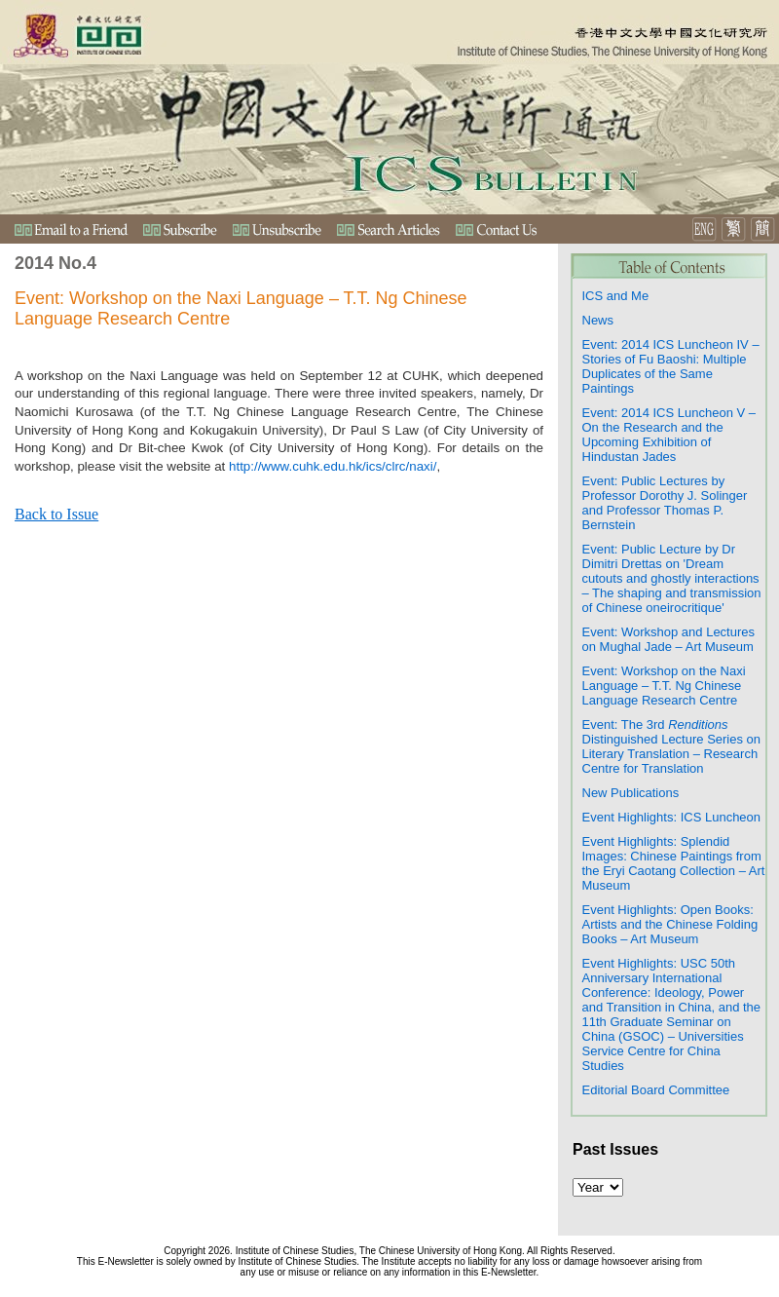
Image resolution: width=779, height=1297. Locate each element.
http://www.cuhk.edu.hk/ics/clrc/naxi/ (332, 466)
